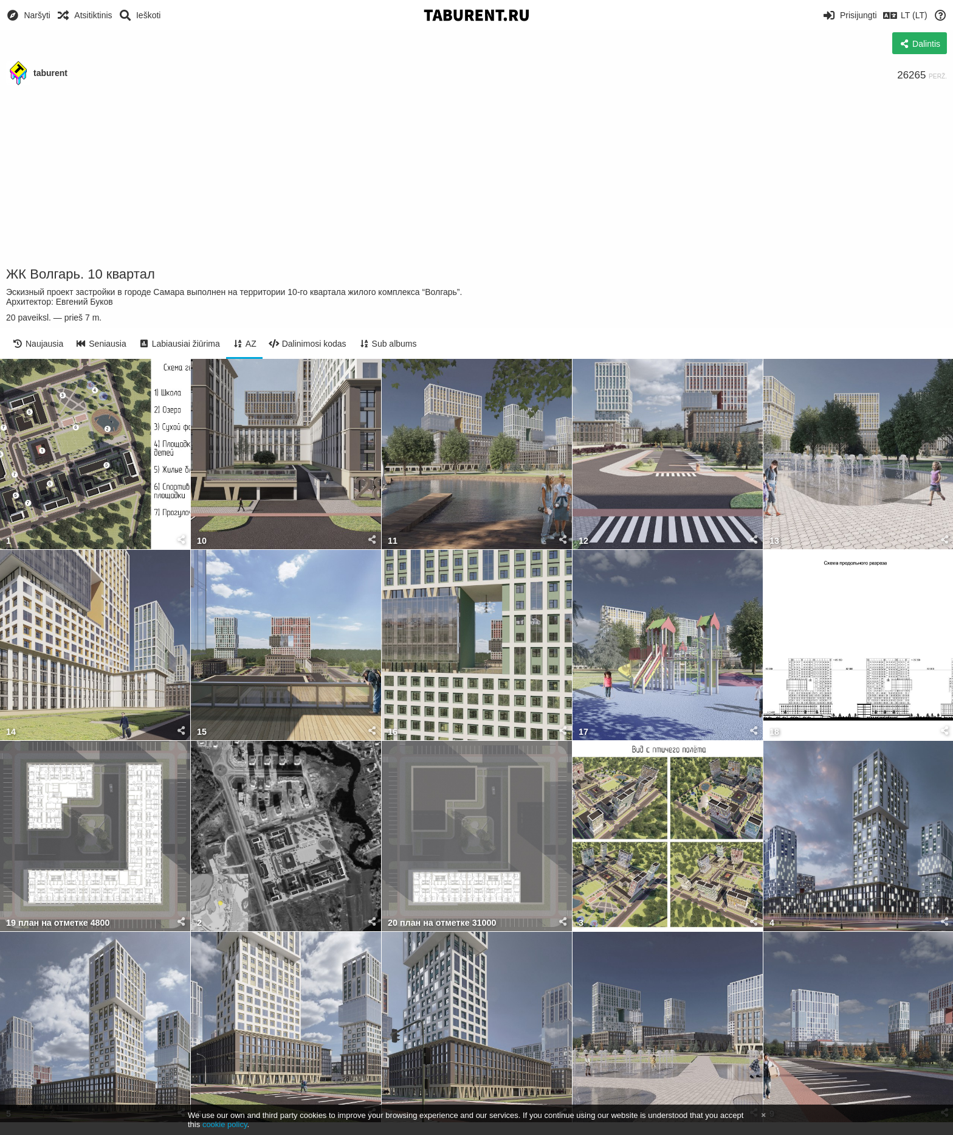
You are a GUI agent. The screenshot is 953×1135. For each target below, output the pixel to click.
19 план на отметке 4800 (58, 923)
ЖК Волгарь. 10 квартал (80, 274)
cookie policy (224, 1124)
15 (202, 732)
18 (774, 732)
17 (583, 732)
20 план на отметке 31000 (442, 923)
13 (774, 541)
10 (202, 541)
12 (583, 541)
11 (392, 541)
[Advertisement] (476, 176)
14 (11, 732)
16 (392, 732)
